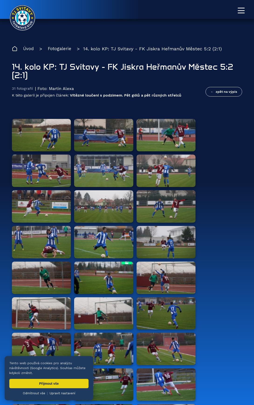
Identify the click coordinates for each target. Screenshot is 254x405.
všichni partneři (219, 298)
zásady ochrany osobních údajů (213, 394)
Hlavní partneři (40, 298)
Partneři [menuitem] (203, 379)
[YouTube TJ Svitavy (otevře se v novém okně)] (230, 358)
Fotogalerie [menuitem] (123, 379)
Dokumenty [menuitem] (174, 379)
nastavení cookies (171, 394)
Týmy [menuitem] (97, 379)
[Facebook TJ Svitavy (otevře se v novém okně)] (240, 358)
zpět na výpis (226, 92)
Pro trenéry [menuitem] (232, 379)
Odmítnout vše (34, 393)
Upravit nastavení (62, 393)
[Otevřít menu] (241, 10)
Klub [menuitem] (149, 379)
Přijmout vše (49, 383)
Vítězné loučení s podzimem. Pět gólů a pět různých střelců (125, 96)
